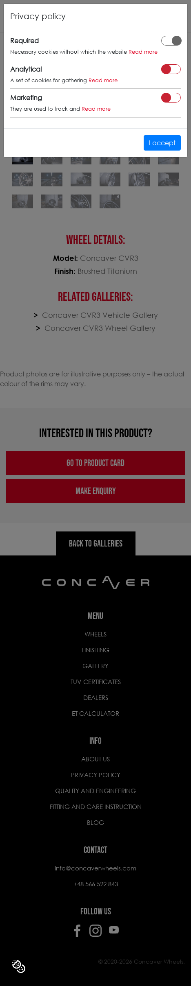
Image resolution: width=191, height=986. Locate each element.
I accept (162, 142)
